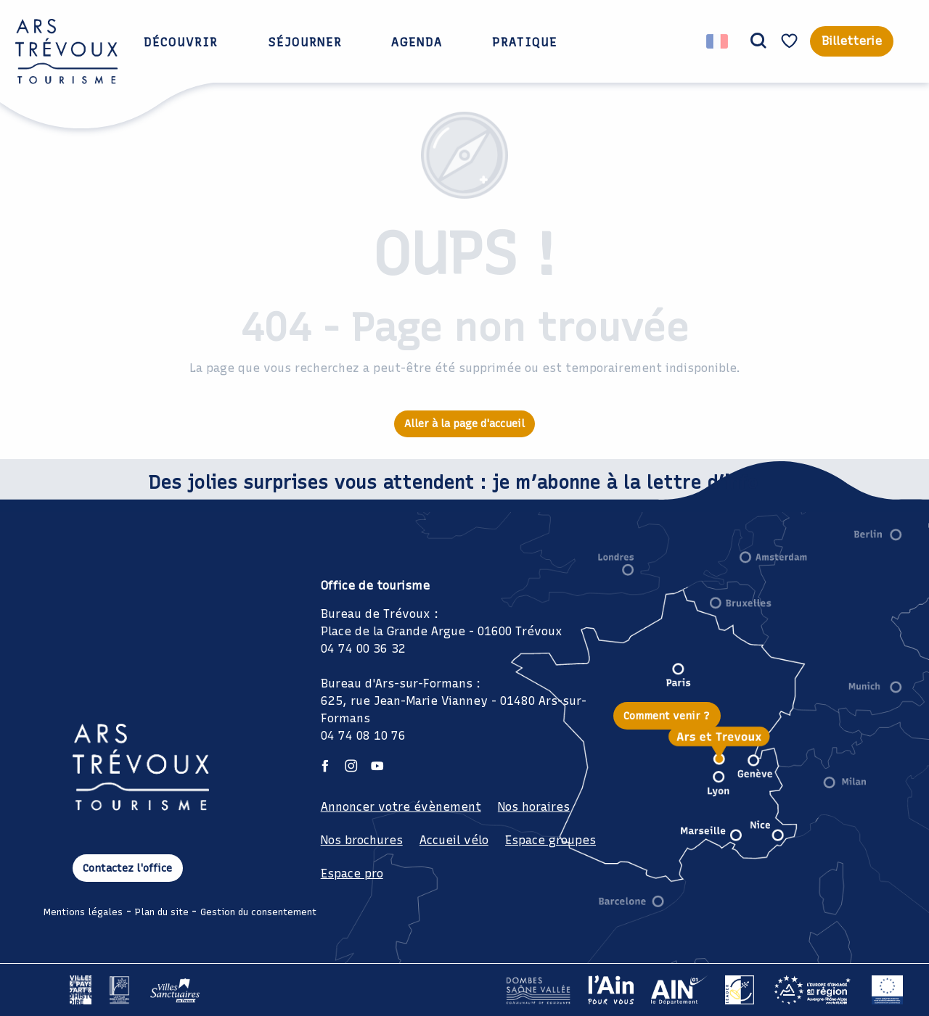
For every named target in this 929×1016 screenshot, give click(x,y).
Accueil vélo (454, 840)
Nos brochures (362, 840)
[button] (758, 41)
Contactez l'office (127, 868)
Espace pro (352, 873)
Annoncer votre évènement (401, 807)
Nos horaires (534, 807)
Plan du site (162, 911)
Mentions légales (83, 911)
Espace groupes (550, 840)
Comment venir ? (666, 715)
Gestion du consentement (258, 911)
